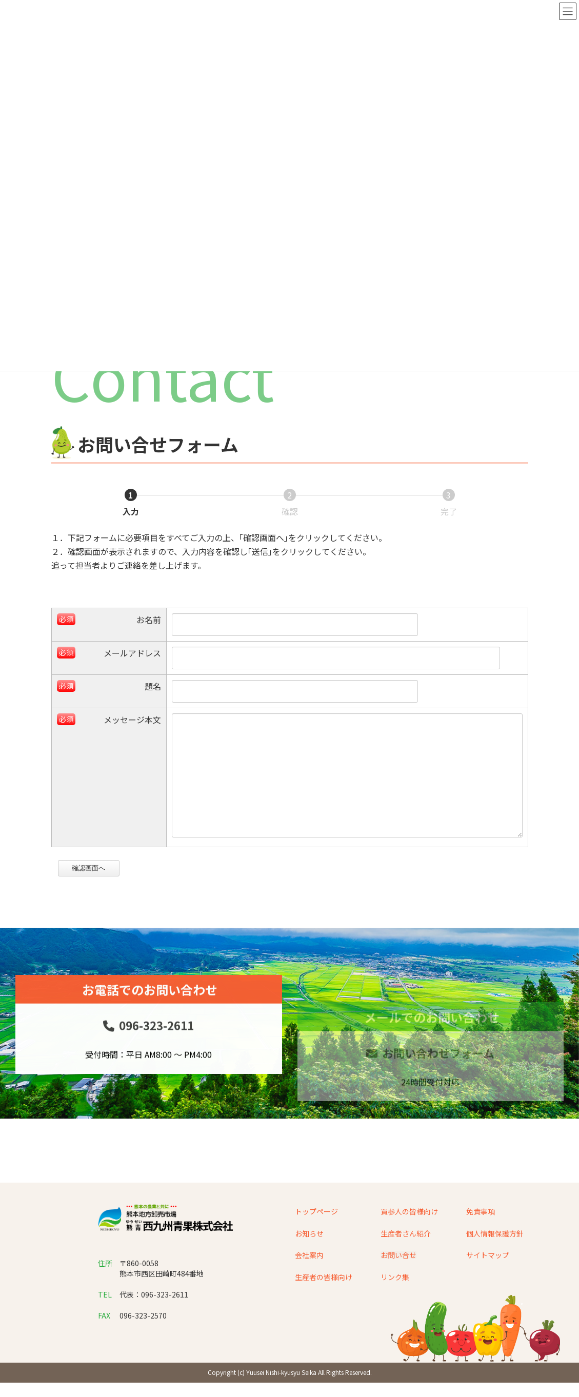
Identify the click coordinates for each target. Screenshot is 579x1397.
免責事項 (480, 1236)
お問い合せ (398, 1279)
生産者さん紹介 (406, 1257)
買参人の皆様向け (409, 1236)
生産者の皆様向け (323, 1301)
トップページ (316, 1236)
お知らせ (309, 1257)
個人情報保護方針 (495, 1257)
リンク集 (395, 1301)
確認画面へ (94, 892)
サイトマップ (487, 1279)
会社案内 (309, 1279)
